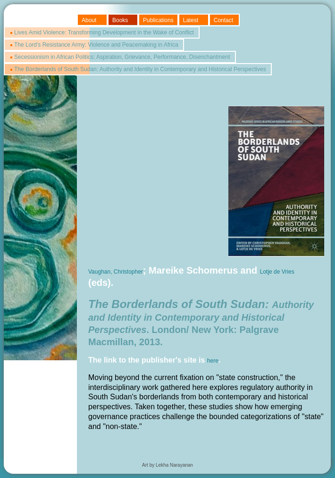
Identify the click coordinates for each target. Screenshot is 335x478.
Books (120, 20)
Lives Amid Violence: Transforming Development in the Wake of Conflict (104, 32)
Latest (191, 20)
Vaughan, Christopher (115, 271)
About (89, 20)
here (212, 360)
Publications (158, 20)
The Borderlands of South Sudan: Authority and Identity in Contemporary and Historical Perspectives (140, 69)
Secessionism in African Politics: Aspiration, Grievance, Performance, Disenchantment (122, 57)
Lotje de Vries (277, 271)
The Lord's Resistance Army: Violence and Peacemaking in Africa (96, 44)
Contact (223, 20)
